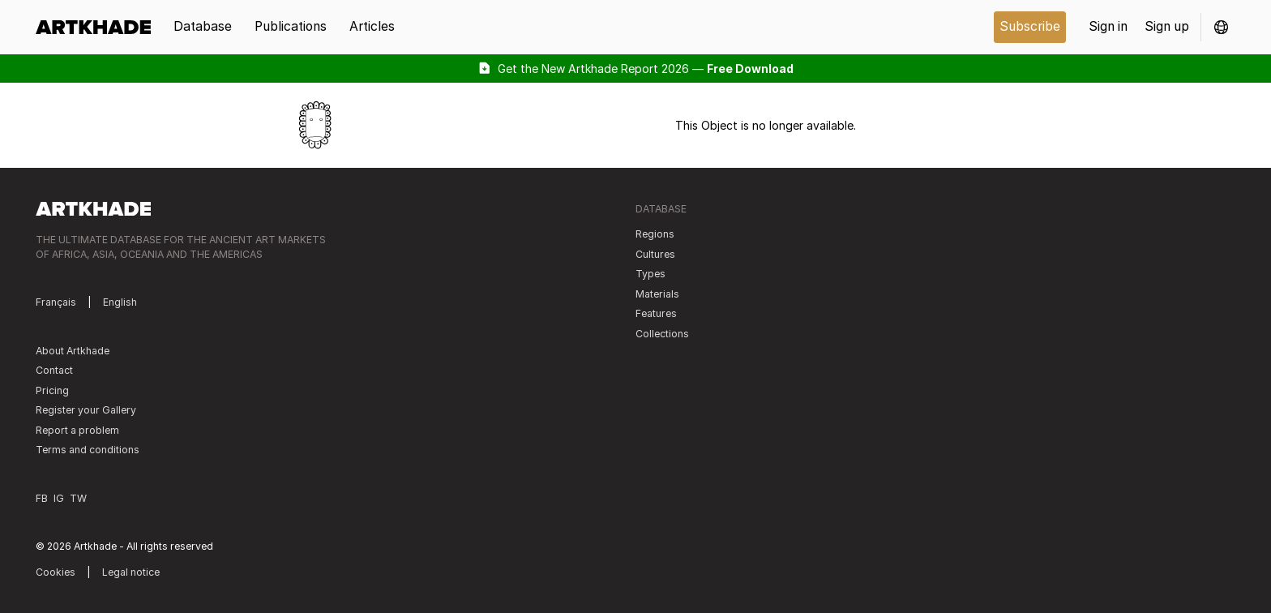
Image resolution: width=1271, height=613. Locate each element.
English (120, 302)
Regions (655, 234)
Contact (54, 370)
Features (656, 313)
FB (42, 498)
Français (56, 302)
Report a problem (77, 430)
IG (58, 498)
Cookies (55, 572)
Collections (662, 334)
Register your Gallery (86, 410)
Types (650, 274)
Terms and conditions (87, 450)
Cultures (655, 254)
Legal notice (131, 572)
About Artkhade (72, 351)
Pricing (52, 390)
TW (78, 498)
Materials (657, 294)
